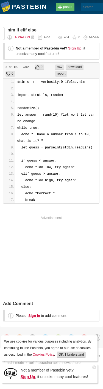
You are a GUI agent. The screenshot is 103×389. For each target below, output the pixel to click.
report (61, 73)
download (75, 67)
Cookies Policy (43, 354)
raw (59, 67)
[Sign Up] (10, 373)
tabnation (21, 37)
